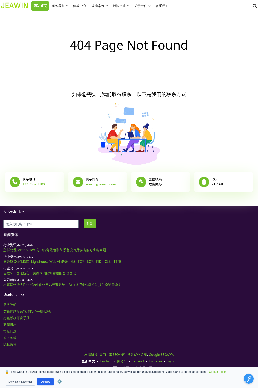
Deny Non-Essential (20, 381)
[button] (68, 6)
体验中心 (79, 6)
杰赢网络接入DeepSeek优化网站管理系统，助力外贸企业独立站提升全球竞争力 (62, 284)
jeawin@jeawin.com (100, 184)
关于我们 (140, 6)
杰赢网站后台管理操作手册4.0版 (27, 311)
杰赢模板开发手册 (16, 318)
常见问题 (10, 331)
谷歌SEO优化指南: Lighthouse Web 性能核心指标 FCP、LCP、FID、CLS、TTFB (62, 261)
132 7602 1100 (33, 184)
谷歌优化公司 (137, 354)
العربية (171, 361)
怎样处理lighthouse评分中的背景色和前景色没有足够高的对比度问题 (54, 250)
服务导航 (58, 6)
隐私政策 (10, 344)
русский (155, 361)
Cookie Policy (217, 371)
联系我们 (162, 6)
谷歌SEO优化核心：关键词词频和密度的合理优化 (39, 273)
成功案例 (97, 6)
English (105, 361)
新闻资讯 (119, 6)
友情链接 (91, 354)
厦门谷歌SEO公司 (112, 354)
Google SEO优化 (161, 354)
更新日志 (10, 324)
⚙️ (59, 381)
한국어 (122, 361)
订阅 (90, 223)
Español (138, 361)
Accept (45, 381)
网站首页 (40, 6)
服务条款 (10, 338)
